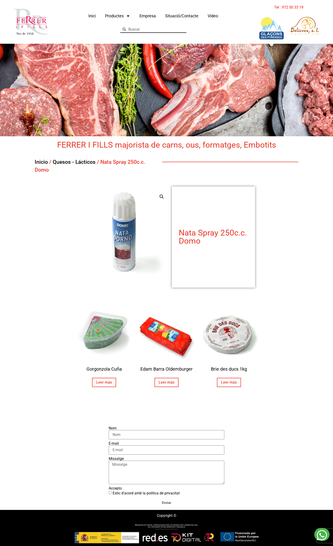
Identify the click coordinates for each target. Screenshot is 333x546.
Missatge (116, 459)
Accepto (115, 488)
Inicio (41, 162)
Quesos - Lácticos (74, 162)
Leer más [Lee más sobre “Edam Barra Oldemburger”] (166, 382)
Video (213, 15)
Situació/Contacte (181, 15)
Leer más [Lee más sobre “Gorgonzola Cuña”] (104, 382)
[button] (161, 196)
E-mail (114, 443)
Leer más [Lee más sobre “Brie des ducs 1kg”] (229, 382)
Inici (92, 15)
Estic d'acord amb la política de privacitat (146, 493)
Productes (117, 16)
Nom (113, 428)
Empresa (147, 15)
